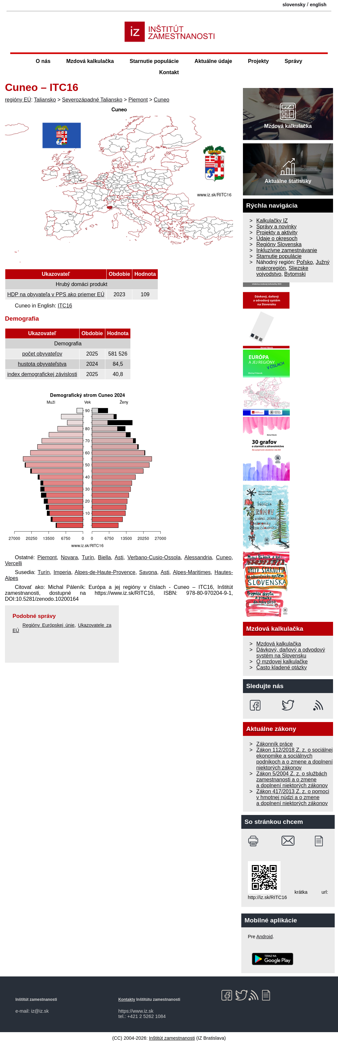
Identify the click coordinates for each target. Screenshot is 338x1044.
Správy (293, 61)
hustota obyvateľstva (42, 364)
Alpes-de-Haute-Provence (105, 572)
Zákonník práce (274, 744)
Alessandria (198, 557)
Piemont (138, 99)
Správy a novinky (276, 226)
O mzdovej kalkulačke (282, 661)
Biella (104, 557)
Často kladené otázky (281, 667)
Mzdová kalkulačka (90, 61)
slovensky (294, 4)
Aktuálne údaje (213, 61)
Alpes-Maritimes (192, 572)
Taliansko (45, 99)
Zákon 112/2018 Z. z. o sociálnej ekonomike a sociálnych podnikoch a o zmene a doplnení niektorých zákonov (294, 758)
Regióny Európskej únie (48, 625)
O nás (43, 61)
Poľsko (304, 262)
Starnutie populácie (154, 61)
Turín (88, 557)
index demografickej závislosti (42, 374)
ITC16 (65, 305)
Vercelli (13, 563)
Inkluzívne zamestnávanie (286, 250)
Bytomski (295, 274)
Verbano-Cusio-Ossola (154, 557)
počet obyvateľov (42, 354)
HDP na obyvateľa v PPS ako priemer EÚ (55, 294)
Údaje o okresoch (277, 238)
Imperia (62, 572)
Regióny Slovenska (279, 244)
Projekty (258, 61)
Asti (119, 557)
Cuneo (161, 99)
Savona (148, 572)
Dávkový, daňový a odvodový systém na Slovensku (290, 652)
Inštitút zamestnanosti (172, 1038)
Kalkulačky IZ (272, 220)
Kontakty (126, 999)
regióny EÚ (18, 99)
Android (264, 936)
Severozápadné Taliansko (92, 99)
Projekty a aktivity (276, 232)
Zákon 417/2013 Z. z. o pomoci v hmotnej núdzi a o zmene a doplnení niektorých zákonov (292, 797)
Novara (69, 557)
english (318, 4)
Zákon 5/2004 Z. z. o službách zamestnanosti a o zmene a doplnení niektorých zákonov (292, 779)
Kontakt (169, 72)
